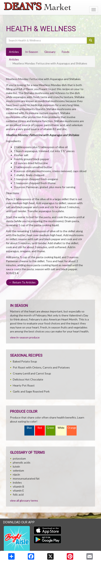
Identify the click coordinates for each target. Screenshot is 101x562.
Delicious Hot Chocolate (28, 379)
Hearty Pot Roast (24, 385)
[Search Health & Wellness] (46, 40)
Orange (71, 427)
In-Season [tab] (31, 51)
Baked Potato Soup (25, 361)
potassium (19, 458)
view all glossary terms (24, 500)
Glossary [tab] (49, 51)
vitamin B (18, 486)
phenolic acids (21, 462)
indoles (17, 482)
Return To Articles (22, 282)
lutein (16, 466)
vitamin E (18, 490)
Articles (14, 59)
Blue (29, 427)
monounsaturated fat (26, 478)
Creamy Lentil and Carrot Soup (32, 373)
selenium (18, 470)
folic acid (18, 494)
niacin (16, 474)
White (61, 427)
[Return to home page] (50, 6)
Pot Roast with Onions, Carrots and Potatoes (41, 367)
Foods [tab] (65, 51)
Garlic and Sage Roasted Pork (31, 391)
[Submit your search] (91, 40)
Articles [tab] (14, 51)
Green (50, 427)
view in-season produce (25, 337)
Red (40, 427)
